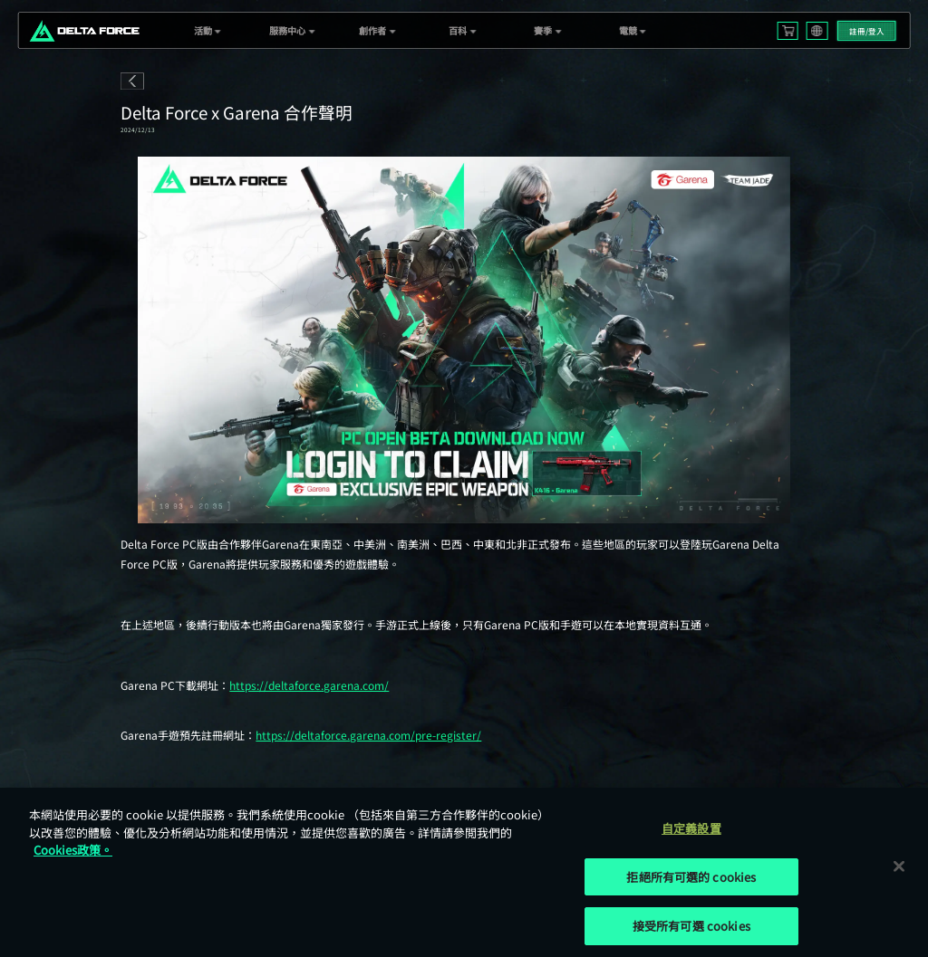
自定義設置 (691, 828)
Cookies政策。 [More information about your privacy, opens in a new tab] (73, 849)
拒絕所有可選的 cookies (691, 876)
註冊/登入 (866, 30)
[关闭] (899, 865)
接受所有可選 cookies (691, 925)
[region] (464, 872)
